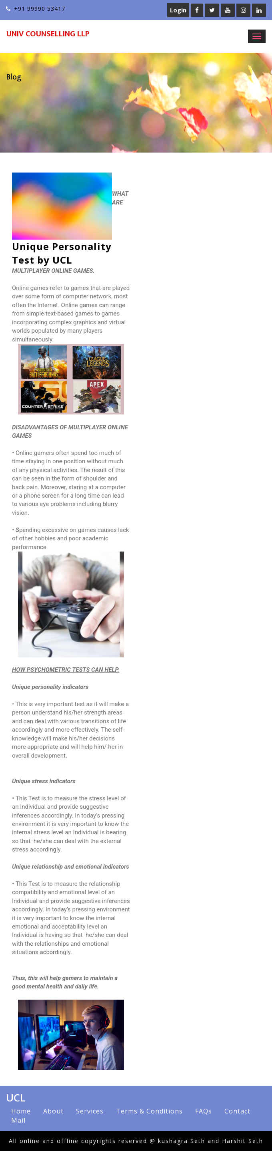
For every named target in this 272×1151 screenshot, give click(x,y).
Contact (237, 1111)
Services (90, 1111)
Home (21, 1111)
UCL (15, 1097)
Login (178, 10)
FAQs (203, 1111)
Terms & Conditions (149, 1111)
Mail (18, 1120)
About (53, 1111)
